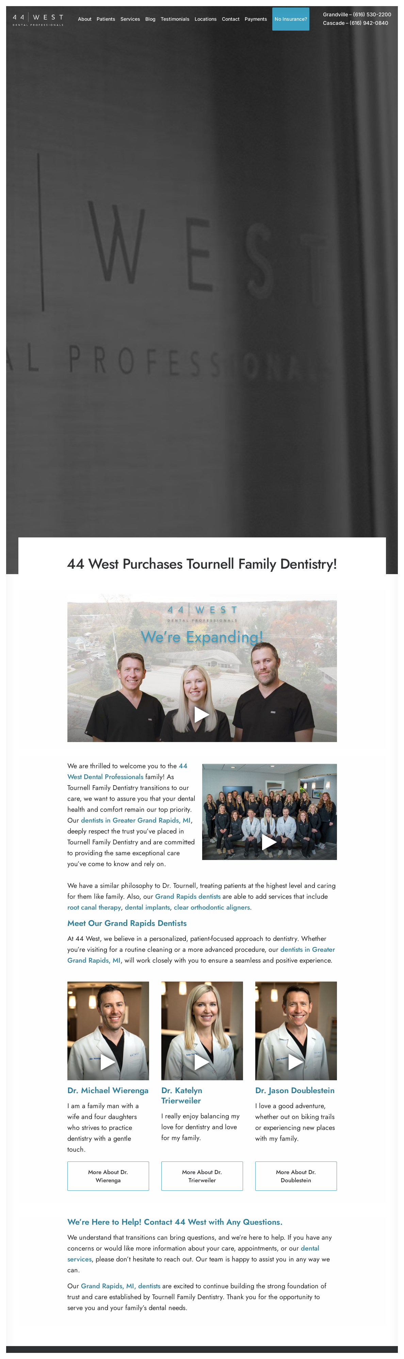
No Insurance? (291, 19)
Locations (206, 19)
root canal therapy (94, 907)
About (85, 19)
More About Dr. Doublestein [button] (297, 1176)
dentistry (285, 939)
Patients (106, 19)
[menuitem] (84, 19)
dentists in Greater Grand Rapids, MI (136, 820)
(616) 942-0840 (355, 23)
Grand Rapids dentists (188, 896)
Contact (231, 19)
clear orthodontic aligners (212, 907)
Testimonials (175, 19)
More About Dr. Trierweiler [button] (203, 1176)
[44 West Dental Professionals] (38, 19)
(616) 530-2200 (357, 15)
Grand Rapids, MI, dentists (120, 1286)
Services (130, 19)
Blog (150, 19)
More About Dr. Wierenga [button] (109, 1176)
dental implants (147, 907)
